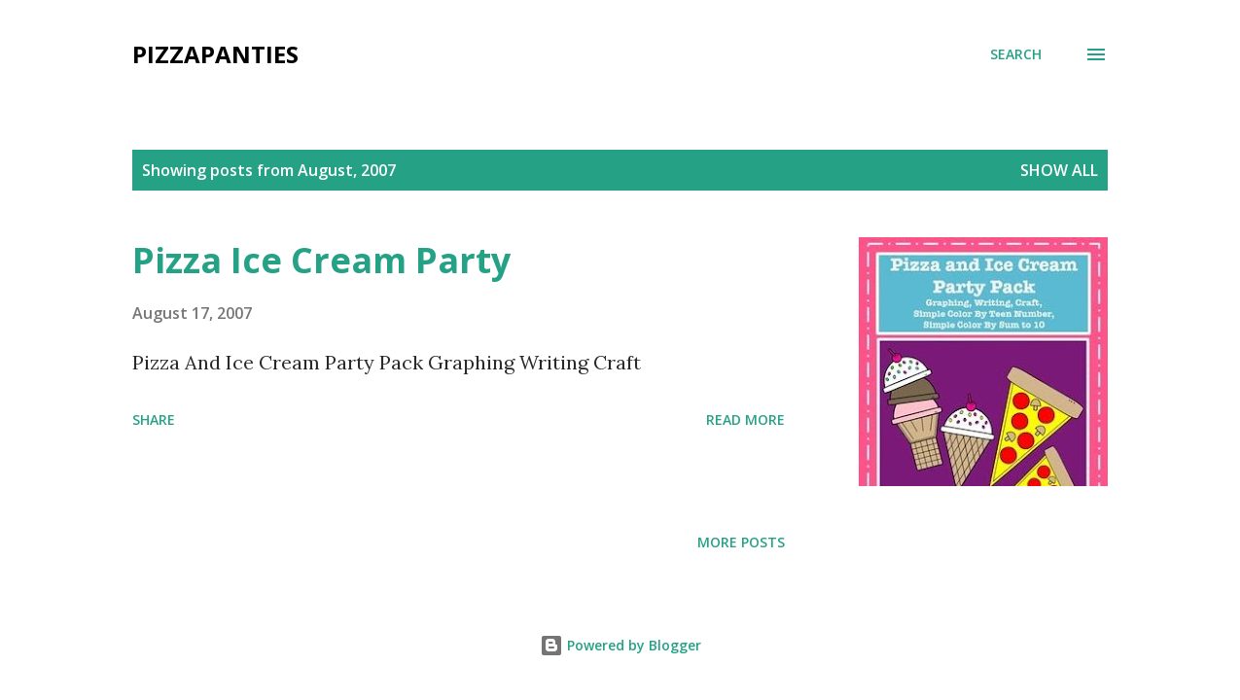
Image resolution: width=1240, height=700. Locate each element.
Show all (1059, 170)
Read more (745, 419)
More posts (741, 542)
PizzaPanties (215, 54)
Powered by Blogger (620, 645)
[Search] (1016, 54)
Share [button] (153, 419)
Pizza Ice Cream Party (321, 260)
